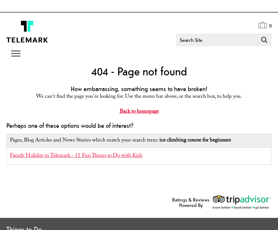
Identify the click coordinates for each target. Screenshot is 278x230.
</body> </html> (139, 115)
